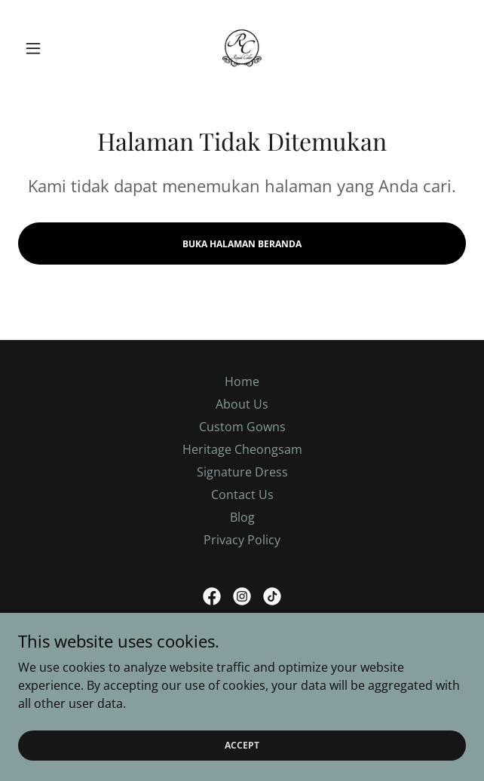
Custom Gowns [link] (242, 426)
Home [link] (242, 381)
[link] (242, 48)
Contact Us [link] (242, 494)
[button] (51, 48)
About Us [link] (242, 404)
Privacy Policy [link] (242, 539)
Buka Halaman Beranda (242, 243)
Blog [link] (242, 517)
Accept (242, 745)
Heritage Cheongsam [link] (242, 449)
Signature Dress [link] (242, 472)
